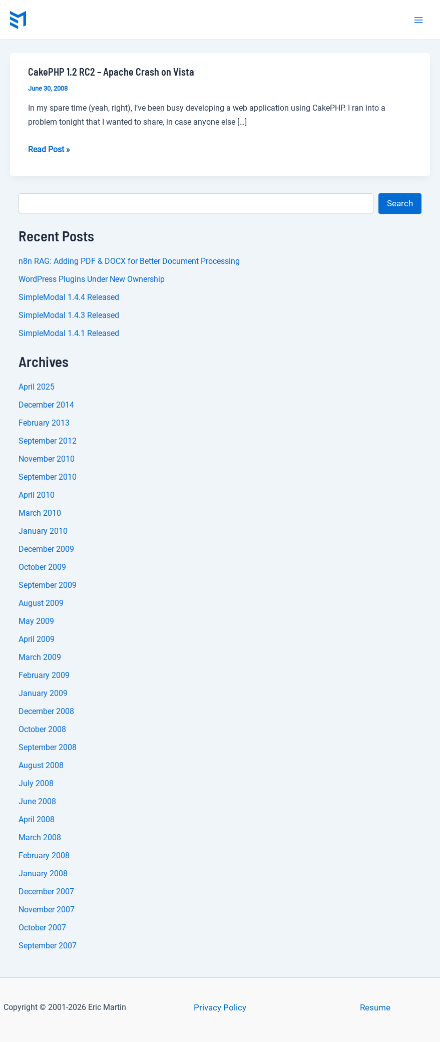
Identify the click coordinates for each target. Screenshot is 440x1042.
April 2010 (37, 495)
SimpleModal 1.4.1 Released (69, 333)
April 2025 (37, 387)
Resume (375, 1007)
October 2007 (42, 927)
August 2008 (41, 765)
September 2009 (48, 585)
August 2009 (41, 603)
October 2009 (42, 567)
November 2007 (47, 909)
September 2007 (48, 945)
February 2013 (44, 423)
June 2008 (37, 801)
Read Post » (49, 150)
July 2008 (36, 783)
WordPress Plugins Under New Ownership (92, 279)
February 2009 (44, 675)
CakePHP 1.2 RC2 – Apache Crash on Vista (111, 72)
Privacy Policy (220, 1007)
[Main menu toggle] (418, 20)
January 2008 (43, 873)
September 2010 (48, 477)
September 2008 (48, 747)
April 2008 (37, 819)
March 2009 (40, 657)
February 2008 (44, 855)
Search (400, 203)
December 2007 (46, 891)
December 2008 (46, 711)
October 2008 (42, 729)
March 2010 (40, 513)
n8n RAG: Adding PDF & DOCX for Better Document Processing (129, 261)
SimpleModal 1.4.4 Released (69, 297)
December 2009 (46, 549)
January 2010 (43, 531)
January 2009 (43, 693)
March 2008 (40, 837)
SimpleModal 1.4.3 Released (69, 315)
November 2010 (47, 459)
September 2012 (48, 441)
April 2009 (37, 639)
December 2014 (46, 405)
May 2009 (36, 621)
